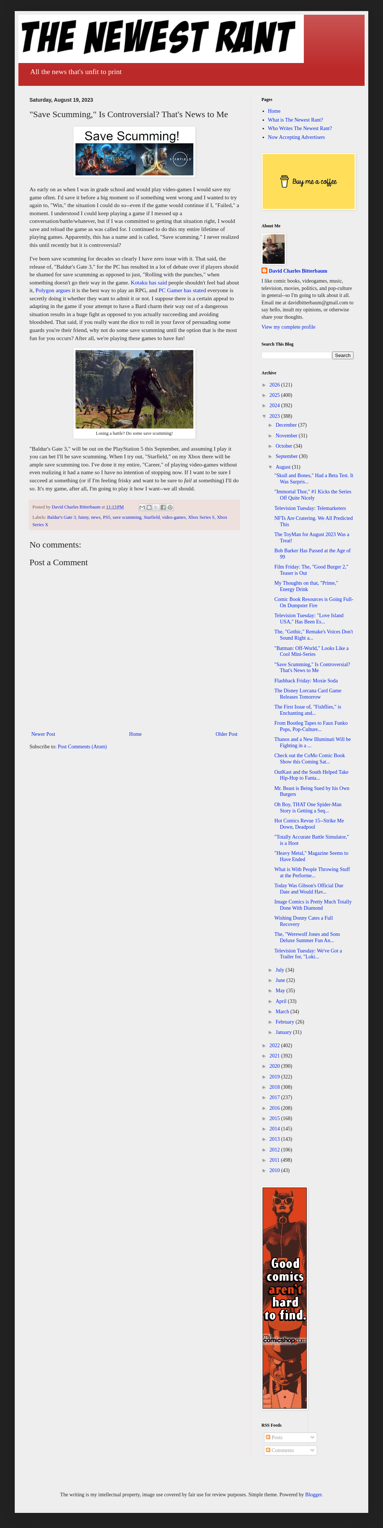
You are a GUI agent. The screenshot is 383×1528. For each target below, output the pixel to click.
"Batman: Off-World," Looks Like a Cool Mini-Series (311, 651)
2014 (275, 1129)
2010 (275, 1170)
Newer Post (43, 734)
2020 (275, 1066)
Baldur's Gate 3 (61, 517)
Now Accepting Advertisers (296, 137)
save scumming (127, 517)
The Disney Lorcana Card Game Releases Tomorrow (307, 694)
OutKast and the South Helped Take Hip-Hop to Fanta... (311, 775)
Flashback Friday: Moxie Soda (306, 680)
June (280, 980)
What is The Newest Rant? (295, 120)
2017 (275, 1097)
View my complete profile (288, 327)
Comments (280, 1450)
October (284, 446)
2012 (275, 1150)
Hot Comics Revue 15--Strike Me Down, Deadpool (309, 824)
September (287, 456)
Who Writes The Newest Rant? (300, 128)
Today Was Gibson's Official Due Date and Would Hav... (308, 889)
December (286, 425)
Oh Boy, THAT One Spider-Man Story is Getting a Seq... (307, 808)
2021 (275, 1056)
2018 (275, 1087)
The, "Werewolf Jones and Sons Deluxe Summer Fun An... (307, 937)
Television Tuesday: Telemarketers (310, 508)
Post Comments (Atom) (82, 746)
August (283, 467)
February (285, 1022)
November (287, 435)
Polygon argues (52, 290)
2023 (275, 416)
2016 (275, 1108)
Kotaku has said (149, 282)
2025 (275, 395)
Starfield (151, 517)
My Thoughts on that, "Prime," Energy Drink (306, 586)
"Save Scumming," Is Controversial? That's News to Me (312, 668)
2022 (275, 1045)
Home (135, 734)
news (96, 517)
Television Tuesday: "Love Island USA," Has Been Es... (309, 619)
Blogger (313, 1494)
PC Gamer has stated (182, 290)
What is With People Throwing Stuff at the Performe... (312, 872)
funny (83, 517)
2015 (275, 1118)
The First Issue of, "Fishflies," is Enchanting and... (307, 710)
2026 (275, 385)
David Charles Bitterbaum (298, 271)
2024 (275, 405)
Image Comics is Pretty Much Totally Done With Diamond (313, 905)
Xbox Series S (201, 517)
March (282, 1011)
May (280, 990)
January (284, 1032)
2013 (275, 1139)
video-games (174, 517)
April (281, 1001)
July (280, 970)
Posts (274, 1437)
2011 (275, 1160)
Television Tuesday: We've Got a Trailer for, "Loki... (308, 954)
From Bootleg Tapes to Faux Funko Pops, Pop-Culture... (311, 726)
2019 (275, 1077)
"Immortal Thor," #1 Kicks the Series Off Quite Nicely (312, 495)
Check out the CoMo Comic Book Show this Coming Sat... (309, 759)
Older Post (227, 734)
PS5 (106, 517)
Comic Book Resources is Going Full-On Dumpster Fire (313, 602)
